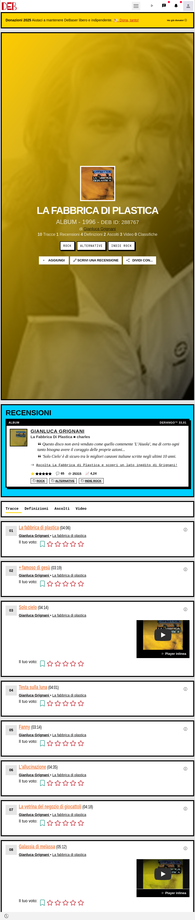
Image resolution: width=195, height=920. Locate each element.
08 (11, 849)
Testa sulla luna (33, 687)
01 (11, 530)
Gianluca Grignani (100, 229)
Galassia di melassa (37, 846)
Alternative (91, 246)
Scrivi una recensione (96, 260)
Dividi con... (139, 260)
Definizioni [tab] (36, 508)
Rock (67, 246)
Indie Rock (121, 246)
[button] (152, 6)
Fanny (24, 726)
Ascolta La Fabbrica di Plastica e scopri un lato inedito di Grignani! (106, 464)
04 (11, 690)
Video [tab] (81, 508)
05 (11, 730)
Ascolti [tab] (62, 508)
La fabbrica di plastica (39, 527)
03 (11, 610)
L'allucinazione (32, 766)
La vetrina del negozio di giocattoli (50, 806)
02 (11, 570)
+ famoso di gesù (34, 567)
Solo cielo (28, 607)
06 (11, 770)
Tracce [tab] (12, 508)
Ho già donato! (177, 20)
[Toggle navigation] (136, 6)
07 (11, 809)
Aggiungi (54, 260)
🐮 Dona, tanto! (126, 20)
